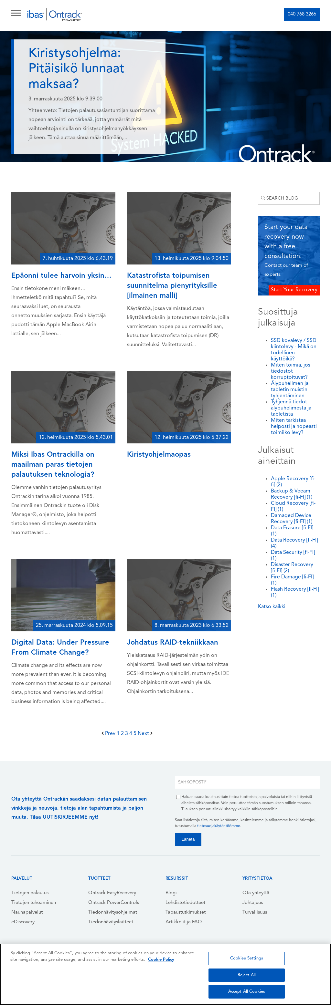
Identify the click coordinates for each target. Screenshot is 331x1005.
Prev (109, 733)
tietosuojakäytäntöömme (218, 826)
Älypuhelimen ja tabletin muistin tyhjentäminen (289, 390)
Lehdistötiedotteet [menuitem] (185, 902)
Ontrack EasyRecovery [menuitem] (112, 893)
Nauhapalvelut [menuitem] (27, 912)
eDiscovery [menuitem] (23, 922)
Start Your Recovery (294, 290)
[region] (165, 974)
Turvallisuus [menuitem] (254, 912)
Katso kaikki (271, 606)
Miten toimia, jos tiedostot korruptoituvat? (290, 371)
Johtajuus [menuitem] (252, 902)
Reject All (247, 975)
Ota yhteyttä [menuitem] (255, 893)
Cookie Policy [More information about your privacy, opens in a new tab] (161, 960)
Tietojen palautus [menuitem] (29, 893)
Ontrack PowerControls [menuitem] (113, 902)
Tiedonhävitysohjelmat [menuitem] (112, 912)
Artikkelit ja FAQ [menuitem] (184, 922)
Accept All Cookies (246, 991)
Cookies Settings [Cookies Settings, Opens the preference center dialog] (246, 958)
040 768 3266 (302, 14)
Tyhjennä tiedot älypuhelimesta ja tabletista (291, 408)
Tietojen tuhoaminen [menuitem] (33, 902)
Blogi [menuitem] (171, 893)
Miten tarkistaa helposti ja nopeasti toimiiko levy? (294, 426)
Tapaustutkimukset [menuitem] (186, 912)
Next (145, 733)
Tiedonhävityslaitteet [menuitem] (110, 922)
